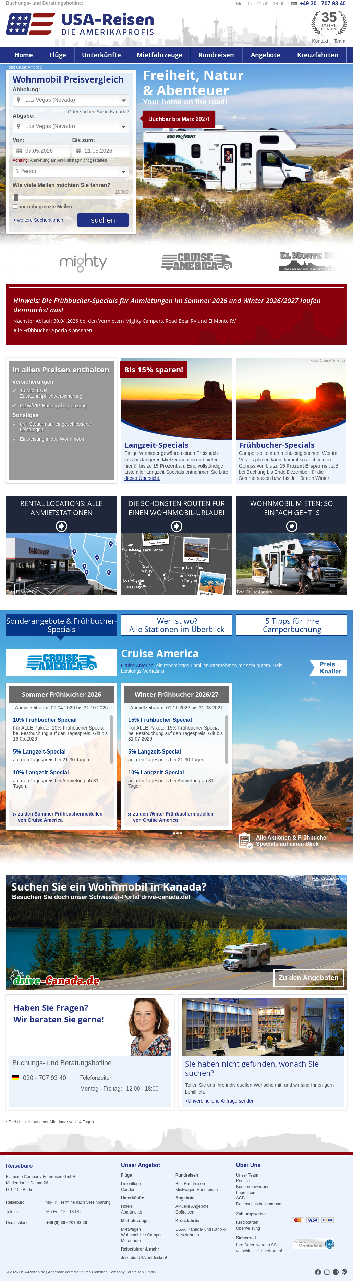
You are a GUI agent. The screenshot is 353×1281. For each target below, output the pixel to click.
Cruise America (137, 665)
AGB (240, 1198)
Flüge (57, 55)
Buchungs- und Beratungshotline (62, 1062)
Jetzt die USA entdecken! (144, 1257)
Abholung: (26, 89)
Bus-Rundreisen (190, 1183)
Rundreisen (216, 55)
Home (23, 55)
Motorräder (131, 1240)
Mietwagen (131, 1229)
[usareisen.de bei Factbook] (318, 1273)
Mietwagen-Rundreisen (196, 1189)
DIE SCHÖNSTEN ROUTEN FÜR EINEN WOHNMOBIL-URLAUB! (176, 508)
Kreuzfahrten (318, 55)
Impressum (246, 1192)
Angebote (265, 55)
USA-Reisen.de (32, 1272)
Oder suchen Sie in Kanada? (98, 111)
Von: (18, 140)
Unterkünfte (101, 55)
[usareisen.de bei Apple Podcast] (344, 1273)
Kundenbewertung (252, 1186)
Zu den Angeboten (309, 977)
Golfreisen (184, 1212)
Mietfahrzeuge (159, 55)
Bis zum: (83, 140)
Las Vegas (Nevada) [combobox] (50, 100)
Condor (127, 1189)
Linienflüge (131, 1183)
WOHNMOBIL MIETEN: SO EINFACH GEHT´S (291, 508)
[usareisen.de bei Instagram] (327, 1273)
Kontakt (320, 41)
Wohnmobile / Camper (141, 1235)
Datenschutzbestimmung (258, 1204)
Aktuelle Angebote (192, 1206)
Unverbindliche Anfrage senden (221, 1101)
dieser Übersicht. (142, 478)
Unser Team (247, 1175)
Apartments (131, 1212)
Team (339, 41)
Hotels (127, 1206)
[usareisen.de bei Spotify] (336, 1273)
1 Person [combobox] (27, 171)
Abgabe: (24, 116)
